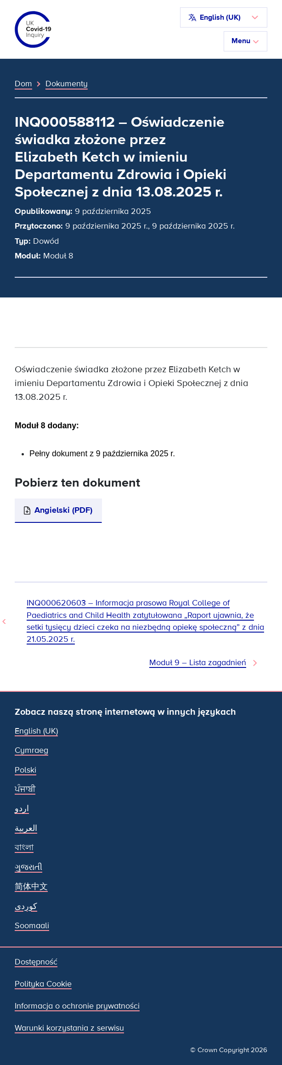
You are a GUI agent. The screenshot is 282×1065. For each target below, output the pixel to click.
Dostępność (36, 962)
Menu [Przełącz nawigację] (245, 40)
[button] (223, 17)
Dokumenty (66, 83)
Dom (23, 83)
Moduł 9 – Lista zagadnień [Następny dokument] (197, 662)
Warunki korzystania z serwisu (69, 1028)
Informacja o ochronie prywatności (77, 1006)
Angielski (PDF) (63, 510)
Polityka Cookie (43, 984)
